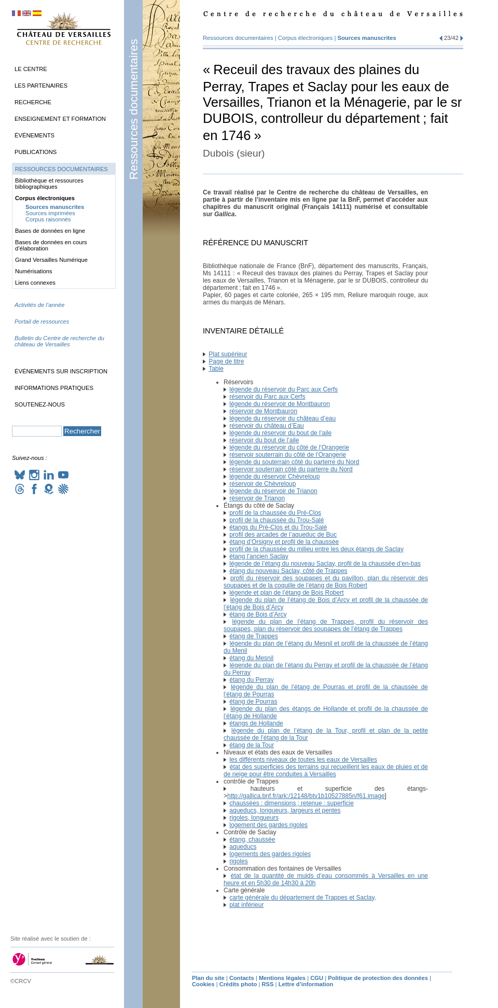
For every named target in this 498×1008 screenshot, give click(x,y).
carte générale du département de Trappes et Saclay (301, 897)
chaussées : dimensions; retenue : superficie (291, 803)
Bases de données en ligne (50, 231)
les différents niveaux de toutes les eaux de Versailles (303, 759)
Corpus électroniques (305, 38)
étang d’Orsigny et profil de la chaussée (284, 541)
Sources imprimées (50, 213)
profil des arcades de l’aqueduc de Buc (283, 534)
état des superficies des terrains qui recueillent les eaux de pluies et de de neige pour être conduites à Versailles (326, 770)
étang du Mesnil (251, 658)
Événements (34, 135)
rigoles (238, 861)
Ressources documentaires (133, 109)
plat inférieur (246, 904)
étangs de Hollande (256, 723)
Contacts (241, 978)
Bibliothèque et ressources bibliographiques (49, 183)
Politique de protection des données (378, 978)
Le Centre (31, 69)
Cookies (203, 984)
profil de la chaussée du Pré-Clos (275, 512)
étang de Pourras (253, 701)
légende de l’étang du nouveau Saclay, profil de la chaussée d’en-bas (325, 563)
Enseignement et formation (60, 119)
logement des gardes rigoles (268, 825)
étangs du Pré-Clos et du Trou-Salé (278, 527)
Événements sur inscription (61, 371)
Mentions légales (282, 978)
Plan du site (208, 978)
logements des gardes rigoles (270, 854)
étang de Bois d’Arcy (257, 614)
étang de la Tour (251, 745)
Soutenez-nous (40, 404)
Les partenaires (41, 85)
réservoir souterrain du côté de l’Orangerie (287, 454)
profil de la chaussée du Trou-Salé (276, 520)
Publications (36, 152)
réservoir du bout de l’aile (264, 440)
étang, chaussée (252, 839)
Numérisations (33, 271)
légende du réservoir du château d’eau (282, 418)
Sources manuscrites (367, 38)
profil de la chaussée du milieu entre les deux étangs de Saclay (316, 549)
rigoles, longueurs (254, 817)
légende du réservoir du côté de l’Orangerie (289, 447)
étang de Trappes (253, 636)
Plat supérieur (228, 354)
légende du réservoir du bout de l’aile (280, 433)
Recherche (33, 102)
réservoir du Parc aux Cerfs (267, 396)
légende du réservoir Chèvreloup (274, 476)
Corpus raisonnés (48, 219)
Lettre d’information (306, 984)
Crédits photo (238, 984)
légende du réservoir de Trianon (273, 491)
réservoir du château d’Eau (266, 425)
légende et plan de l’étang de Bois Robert (286, 592)
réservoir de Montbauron (263, 411)
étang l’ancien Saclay (258, 556)
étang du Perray (251, 679)
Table (216, 368)
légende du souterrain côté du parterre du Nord (294, 462)
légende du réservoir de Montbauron (279, 404)
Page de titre (226, 361)
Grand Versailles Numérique (51, 260)
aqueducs (242, 846)
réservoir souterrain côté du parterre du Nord (290, 469)
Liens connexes (35, 282)
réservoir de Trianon (257, 498)
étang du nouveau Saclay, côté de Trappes (288, 571)
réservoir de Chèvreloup (262, 483)
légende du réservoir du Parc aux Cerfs (283, 389)
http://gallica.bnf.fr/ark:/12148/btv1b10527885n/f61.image (306, 796)
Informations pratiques (54, 388)
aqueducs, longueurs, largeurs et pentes (284, 810)
